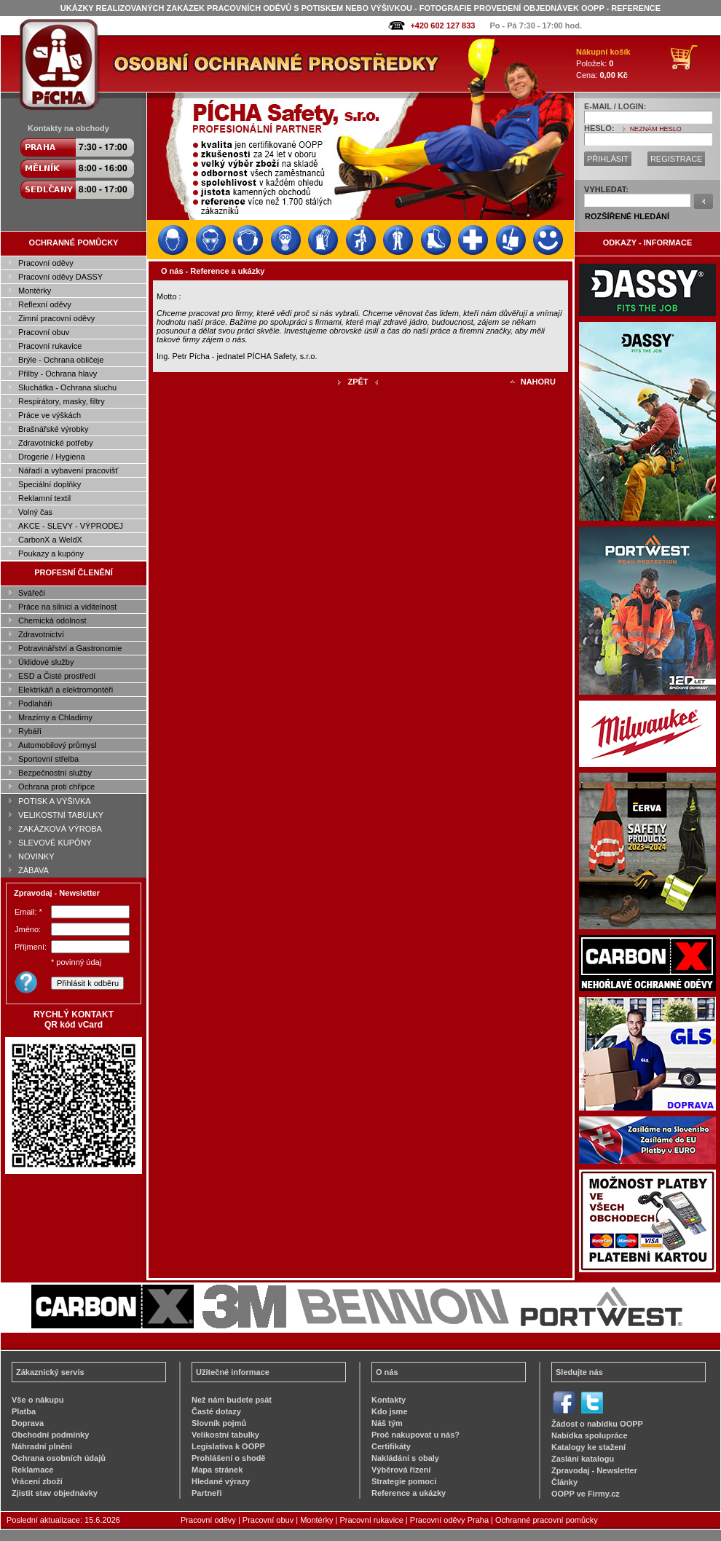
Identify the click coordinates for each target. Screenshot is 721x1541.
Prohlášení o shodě (228, 1458)
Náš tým (387, 1423)
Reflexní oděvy (44, 304)
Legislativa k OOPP (228, 1446)
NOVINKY (36, 856)
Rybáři (30, 731)
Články (564, 1482)
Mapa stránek (217, 1469)
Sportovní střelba (48, 758)
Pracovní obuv (43, 332)
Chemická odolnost (52, 620)
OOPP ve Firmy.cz (585, 1493)
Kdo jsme (389, 1411)
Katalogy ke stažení (588, 1447)
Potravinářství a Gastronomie (70, 648)
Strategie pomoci (403, 1481)
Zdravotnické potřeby (55, 442)
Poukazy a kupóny (51, 553)
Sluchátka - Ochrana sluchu (67, 387)
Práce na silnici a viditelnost (67, 606)
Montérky (34, 290)
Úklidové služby (46, 662)
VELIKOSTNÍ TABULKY (60, 815)
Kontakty (388, 1399)
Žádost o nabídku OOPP (597, 1423)
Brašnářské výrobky (53, 429)
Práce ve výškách (49, 415)
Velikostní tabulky (225, 1434)
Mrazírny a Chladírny (55, 717)
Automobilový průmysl (57, 745)
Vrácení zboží (37, 1481)
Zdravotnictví (41, 634)
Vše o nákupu (38, 1399)
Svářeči (31, 592)
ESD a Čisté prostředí (56, 675)
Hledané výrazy (221, 1481)
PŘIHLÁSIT (608, 158)
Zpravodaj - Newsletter (594, 1470)
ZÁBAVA (33, 870)
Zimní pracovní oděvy (56, 318)
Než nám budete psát (232, 1399)
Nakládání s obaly (405, 1458)
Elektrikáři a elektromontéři (65, 689)
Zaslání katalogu (582, 1458)
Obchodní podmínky (50, 1434)
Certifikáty (391, 1446)
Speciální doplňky (49, 484)
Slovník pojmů (219, 1423)
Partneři (207, 1493)
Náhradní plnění (42, 1446)
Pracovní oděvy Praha (449, 1520)
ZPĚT (357, 381)
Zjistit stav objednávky (55, 1493)
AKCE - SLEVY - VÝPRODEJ (70, 525)
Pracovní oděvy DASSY (60, 276)
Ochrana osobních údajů (59, 1458)
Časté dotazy (216, 1411)
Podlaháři (35, 703)
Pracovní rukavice (50, 346)
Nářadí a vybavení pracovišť (68, 470)
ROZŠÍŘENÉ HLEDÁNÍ (627, 216)
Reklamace (33, 1469)
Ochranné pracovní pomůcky (546, 1520)
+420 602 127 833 (442, 25)
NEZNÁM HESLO (656, 129)
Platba (24, 1411)
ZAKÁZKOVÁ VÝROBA (60, 828)
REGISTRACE (676, 158)
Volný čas (35, 512)
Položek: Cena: (603, 63)
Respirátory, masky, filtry (61, 401)
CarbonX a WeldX (50, 539)
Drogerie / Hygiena (51, 456)
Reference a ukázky (408, 1493)
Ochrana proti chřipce (56, 786)
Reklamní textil (44, 498)
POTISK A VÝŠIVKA (54, 801)
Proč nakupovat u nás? (415, 1434)
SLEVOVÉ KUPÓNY (55, 842)
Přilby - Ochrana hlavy (57, 373)
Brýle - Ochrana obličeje (60, 359)
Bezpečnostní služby (55, 772)
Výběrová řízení (400, 1469)
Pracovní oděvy (46, 263)
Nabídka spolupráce (589, 1435)
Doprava (28, 1423)
